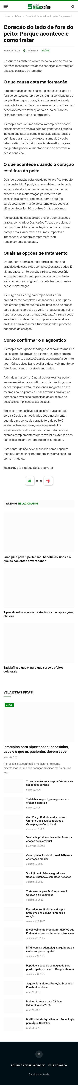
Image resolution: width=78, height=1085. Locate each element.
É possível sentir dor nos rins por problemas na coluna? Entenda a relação (45, 913)
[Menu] (6, 6)
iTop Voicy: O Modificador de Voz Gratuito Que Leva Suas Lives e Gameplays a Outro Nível (46, 821)
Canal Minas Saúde (39, 1074)
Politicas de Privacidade (28, 1065)
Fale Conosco (57, 1065)
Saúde (45, 50)
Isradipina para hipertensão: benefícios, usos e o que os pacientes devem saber (37, 559)
